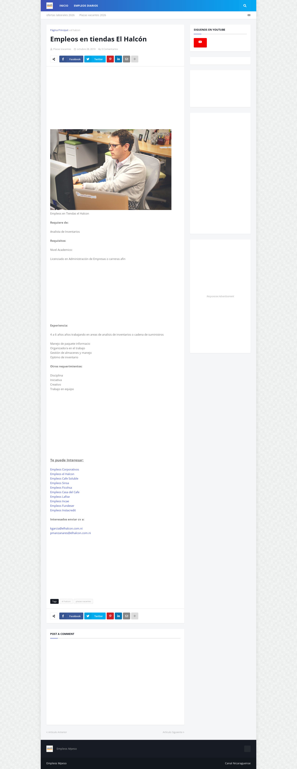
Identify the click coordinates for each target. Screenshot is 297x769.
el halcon (75, 30)
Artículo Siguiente (172, 732)
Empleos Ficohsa (61, 487)
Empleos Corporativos (64, 469)
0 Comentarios (110, 49)
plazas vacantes (83, 601)
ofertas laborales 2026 (60, 15)
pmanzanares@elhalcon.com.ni (70, 533)
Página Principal (59, 30)
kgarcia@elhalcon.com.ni (66, 528)
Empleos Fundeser (62, 506)
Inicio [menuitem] (63, 5)
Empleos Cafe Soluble (64, 478)
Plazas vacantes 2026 (92, 15)
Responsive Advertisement (220, 296)
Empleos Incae (59, 501)
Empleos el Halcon (62, 474)
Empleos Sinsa (59, 483)
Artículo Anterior (57, 732)
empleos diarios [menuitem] (86, 5)
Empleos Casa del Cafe (64, 492)
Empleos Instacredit (63, 510)
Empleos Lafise (60, 496)
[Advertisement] (82, 97)
